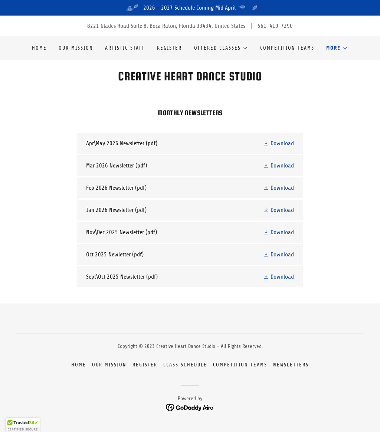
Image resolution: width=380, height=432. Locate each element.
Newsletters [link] (291, 365)
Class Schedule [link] (185, 365)
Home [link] (39, 48)
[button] (221, 48)
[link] (190, 78)
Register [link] (169, 48)
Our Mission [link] (76, 48)
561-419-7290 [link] (275, 26)
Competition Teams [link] (287, 48)
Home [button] (78, 365)
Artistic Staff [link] (125, 48)
